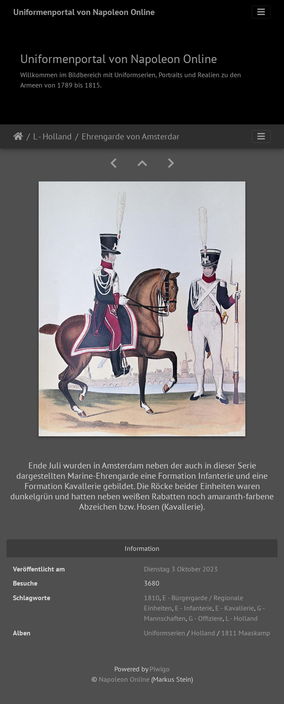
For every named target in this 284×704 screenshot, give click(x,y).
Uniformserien (164, 632)
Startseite (18, 136)
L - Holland (52, 136)
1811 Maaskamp (245, 632)
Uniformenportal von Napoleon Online (84, 12)
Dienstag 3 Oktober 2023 (181, 569)
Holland (203, 632)
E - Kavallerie (234, 608)
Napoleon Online (124, 679)
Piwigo (160, 669)
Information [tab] (142, 548)
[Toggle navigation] (261, 12)
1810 (151, 597)
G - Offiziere (206, 618)
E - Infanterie (193, 608)
